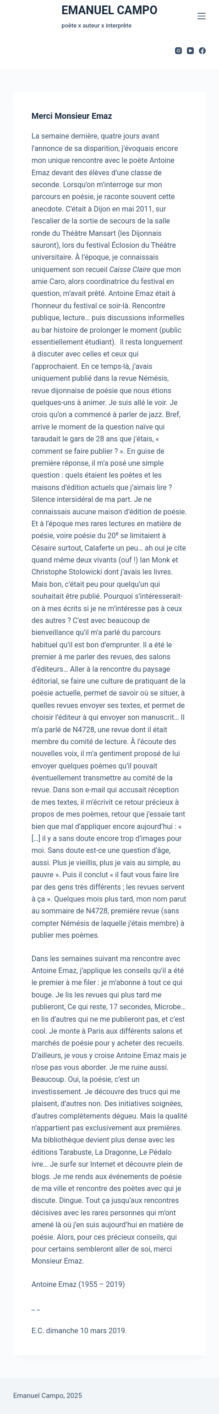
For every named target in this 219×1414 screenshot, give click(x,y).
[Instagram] (178, 50)
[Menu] (201, 16)
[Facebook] (202, 50)
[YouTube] (190, 50)
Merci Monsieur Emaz (72, 116)
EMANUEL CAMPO (109, 10)
